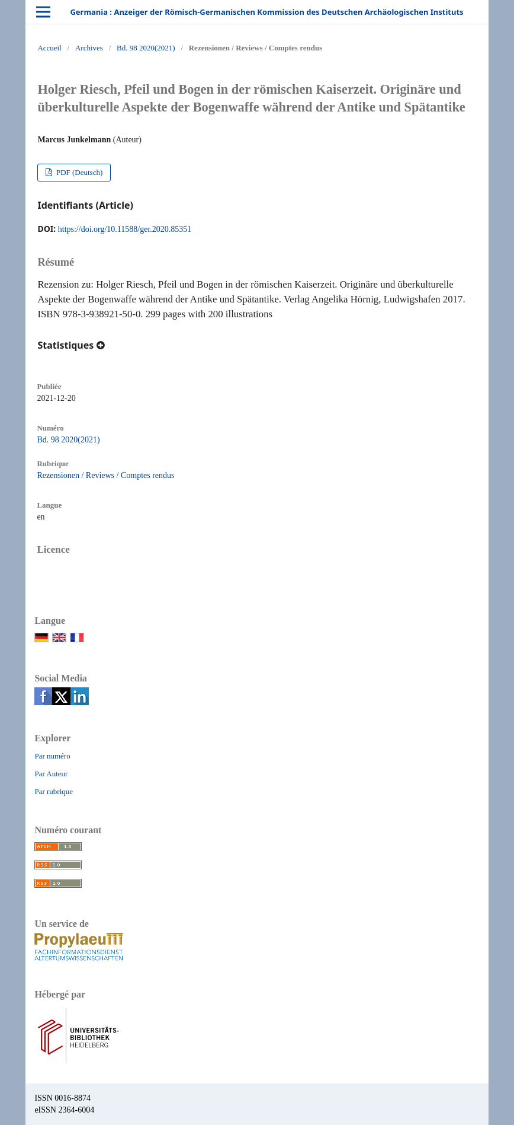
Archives (89, 47)
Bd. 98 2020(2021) (146, 47)
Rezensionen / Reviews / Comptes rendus (105, 475)
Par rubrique (53, 791)
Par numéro (52, 755)
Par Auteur (51, 773)
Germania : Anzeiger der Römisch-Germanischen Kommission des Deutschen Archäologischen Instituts (266, 12)
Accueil (49, 47)
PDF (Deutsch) (78, 172)
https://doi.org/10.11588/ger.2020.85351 (125, 229)
